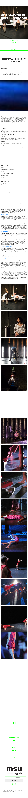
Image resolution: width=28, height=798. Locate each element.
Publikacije (14, 49)
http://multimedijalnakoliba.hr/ (6, 246)
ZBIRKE (14, 740)
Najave (14, 44)
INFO (14, 764)
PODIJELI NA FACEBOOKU (19, 723)
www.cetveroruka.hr (4, 214)
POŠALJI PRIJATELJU (7, 723)
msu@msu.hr (12, 791)
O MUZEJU (14, 733)
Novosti (14, 747)
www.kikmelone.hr (4, 231)
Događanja (14, 42)
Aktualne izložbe (14, 40)
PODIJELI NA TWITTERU (14, 726)
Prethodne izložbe (14, 47)
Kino (14, 757)
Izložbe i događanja (14, 737)
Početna (7, 21)
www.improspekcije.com (5, 258)
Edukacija (14, 750)
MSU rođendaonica (14, 754)
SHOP (14, 760)
